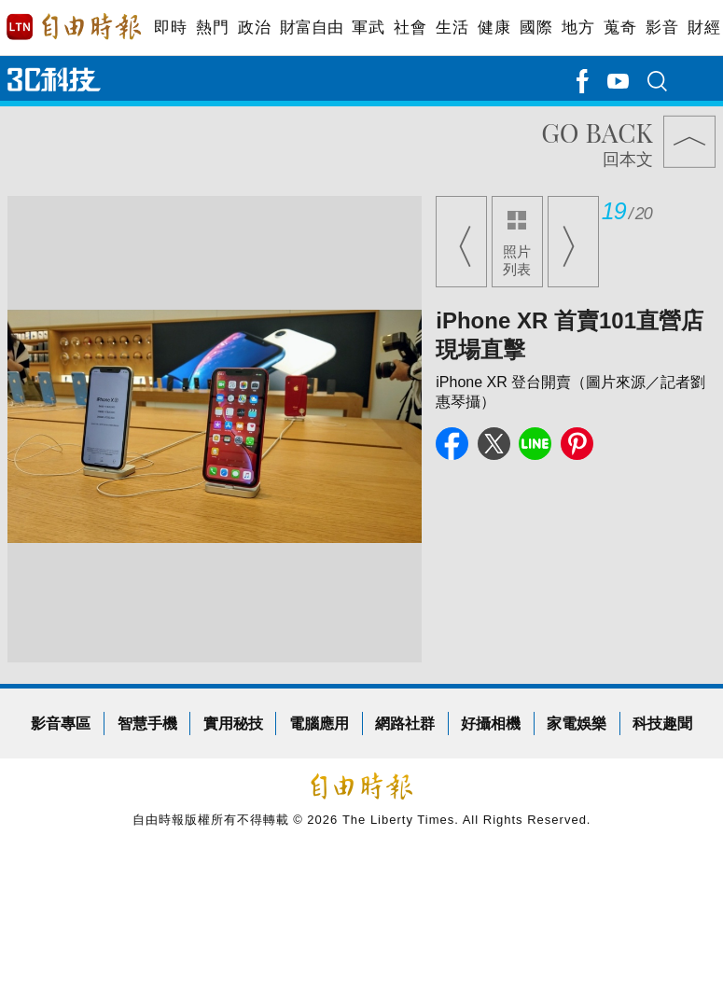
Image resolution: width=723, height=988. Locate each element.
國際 (536, 27)
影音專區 (60, 723)
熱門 (212, 27)
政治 (254, 27)
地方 (578, 27)
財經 (704, 27)
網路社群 (405, 723)
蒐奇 (620, 27)
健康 (494, 27)
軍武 (368, 27)
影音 (662, 27)
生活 (452, 27)
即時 (170, 27)
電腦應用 (319, 723)
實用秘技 (233, 723)
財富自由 (311, 27)
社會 (410, 27)
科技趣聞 (662, 723)
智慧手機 (147, 723)
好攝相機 (491, 723)
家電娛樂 (576, 723)
